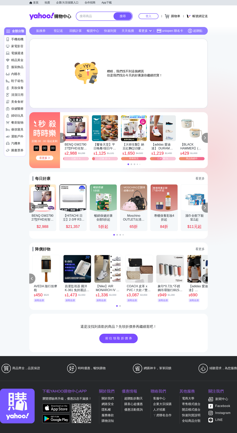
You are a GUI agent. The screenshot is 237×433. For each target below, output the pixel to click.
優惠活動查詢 (133, 409)
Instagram (223, 413)
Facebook (222, 406)
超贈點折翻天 (133, 398)
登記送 (58, 30)
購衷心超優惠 (133, 404)
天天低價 (128, 30)
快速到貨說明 (191, 415)
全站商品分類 (191, 420)
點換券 (41, 30)
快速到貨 (110, 30)
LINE (219, 420)
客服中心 (159, 398)
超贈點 (195, 31)
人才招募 (159, 409)
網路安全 (108, 404)
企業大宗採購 (162, 404)
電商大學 (188, 398)
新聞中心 (221, 399)
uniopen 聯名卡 (170, 31)
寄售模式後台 (191, 404)
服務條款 (108, 415)
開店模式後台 (191, 409)
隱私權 (106, 409)
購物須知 (108, 420)
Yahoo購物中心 (50, 16)
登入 (148, 16)
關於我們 (108, 398)
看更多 (145, 30)
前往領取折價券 (119, 338)
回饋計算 (75, 30)
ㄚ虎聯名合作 (162, 415)
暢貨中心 (93, 30)
